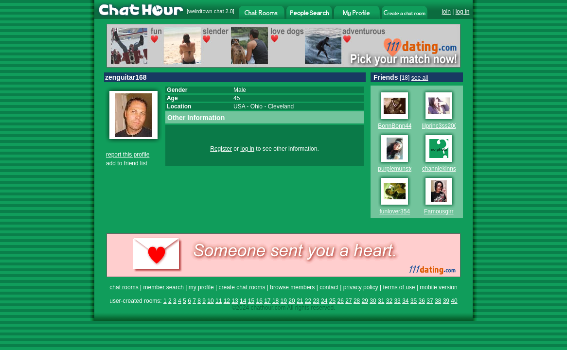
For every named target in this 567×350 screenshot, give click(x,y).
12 (227, 301)
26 (340, 301)
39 (446, 301)
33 (397, 301)
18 (275, 301)
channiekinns (439, 168)
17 (267, 301)
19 (284, 301)
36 (422, 301)
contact (328, 287)
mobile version (438, 287)
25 (332, 301)
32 (389, 301)
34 (405, 301)
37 (429, 301)
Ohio (256, 106)
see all (419, 77)
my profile (201, 287)
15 (251, 301)
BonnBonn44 (394, 125)
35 (413, 301)
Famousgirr (439, 211)
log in (463, 11)
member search (163, 287)
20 (291, 301)
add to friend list (126, 163)
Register (221, 148)
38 (438, 301)
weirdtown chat (206, 11)
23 (316, 301)
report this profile (127, 154)
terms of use (399, 287)
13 (234, 301)
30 (373, 301)
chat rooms (123, 287)
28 (357, 301)
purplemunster (396, 168)
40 (454, 301)
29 (365, 301)
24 (324, 301)
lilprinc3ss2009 (441, 125)
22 (308, 301)
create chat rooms (241, 287)
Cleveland (281, 106)
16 (259, 301)
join (446, 11)
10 (210, 301)
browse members (292, 287)
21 (300, 301)
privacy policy (360, 287)
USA (239, 106)
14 (243, 301)
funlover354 (394, 211)
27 (348, 301)
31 (381, 301)
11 (218, 301)
